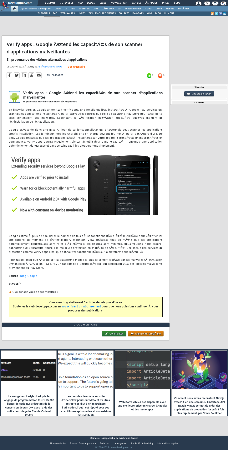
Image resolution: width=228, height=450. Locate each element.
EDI (119, 8)
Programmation (133, 8)
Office (158, 8)
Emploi (136, 3)
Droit (166, 3)
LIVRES (81, 13)
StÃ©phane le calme (50, 69)
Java (95, 8)
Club (177, 3)
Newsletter (119, 3)
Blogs (91, 3)
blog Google (28, 278)
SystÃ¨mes (183, 8)
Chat (103, 3)
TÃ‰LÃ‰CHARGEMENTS (102, 13)
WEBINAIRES (67, 13)
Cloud (57, 8)
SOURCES (124, 13)
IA (65, 8)
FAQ (80, 3)
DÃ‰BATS (138, 13)
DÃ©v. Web (108, 8)
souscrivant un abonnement (81, 309)
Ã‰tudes (151, 3)
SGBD (148, 8)
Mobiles (170, 8)
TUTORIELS (44, 13)
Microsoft (84, 8)
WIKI (149, 13)
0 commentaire (76, 69)
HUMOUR (169, 13)
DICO (158, 13)
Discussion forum (199, 93)
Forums (50, 3)
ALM (73, 8)
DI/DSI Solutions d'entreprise (35, 8)
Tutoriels (67, 3)
